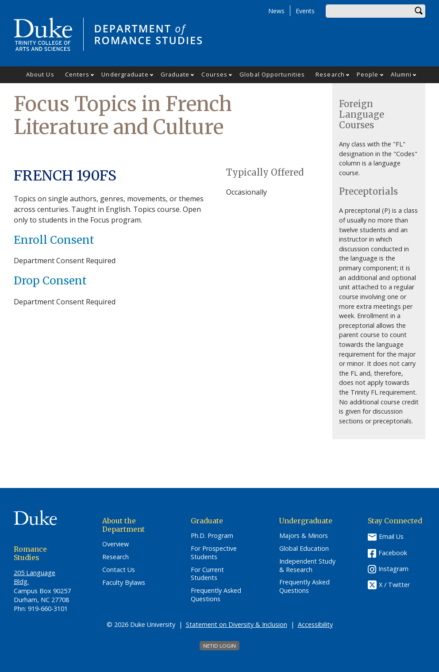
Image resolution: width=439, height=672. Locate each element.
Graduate (175, 74)
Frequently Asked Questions (216, 595)
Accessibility (315, 624)
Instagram (393, 568)
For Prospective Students (214, 553)
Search (418, 11)
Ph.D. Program (212, 536)
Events (305, 11)
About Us (40, 74)
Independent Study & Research (307, 565)
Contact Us (118, 570)
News (276, 11)
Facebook (392, 553)
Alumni (401, 74)
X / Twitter (394, 585)
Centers (77, 74)
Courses (214, 74)
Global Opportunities (272, 74)
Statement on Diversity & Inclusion (236, 624)
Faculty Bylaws (123, 583)
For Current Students (207, 574)
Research (330, 74)
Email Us (391, 536)
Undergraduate (124, 74)
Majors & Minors (303, 536)
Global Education (304, 549)
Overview (115, 544)
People (368, 74)
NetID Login (219, 645)
